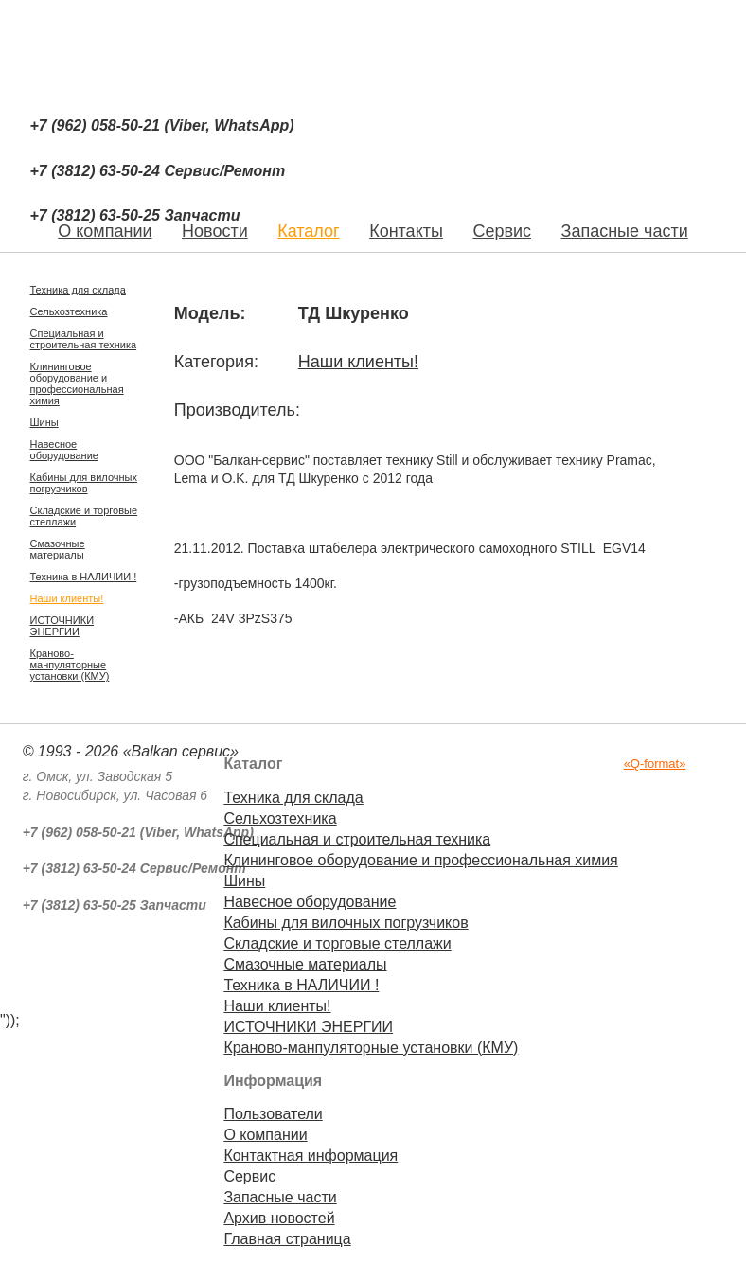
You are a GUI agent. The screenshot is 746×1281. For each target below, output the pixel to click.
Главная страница (286, 1239)
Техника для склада (78, 289)
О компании (265, 1135)
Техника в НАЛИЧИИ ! (83, 576)
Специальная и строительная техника (83, 339)
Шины (44, 422)
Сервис (501, 231)
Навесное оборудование (64, 449)
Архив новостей (278, 1218)
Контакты (406, 231)
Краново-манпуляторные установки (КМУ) (70, 665)
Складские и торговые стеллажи (84, 516)
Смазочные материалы (57, 549)
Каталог (308, 231)
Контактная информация (310, 1156)
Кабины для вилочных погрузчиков (83, 482)
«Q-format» (655, 763)
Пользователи (272, 1114)
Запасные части (624, 231)
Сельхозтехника (69, 311)
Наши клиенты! (67, 598)
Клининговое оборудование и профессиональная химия (77, 383)
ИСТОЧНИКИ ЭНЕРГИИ (62, 625)
